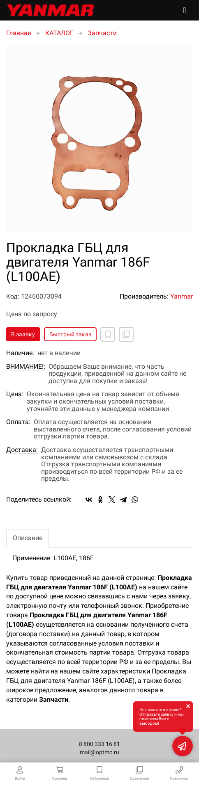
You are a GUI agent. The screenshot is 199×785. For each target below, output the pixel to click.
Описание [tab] (27, 538)
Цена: (14, 394)
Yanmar (181, 296)
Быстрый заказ (70, 334)
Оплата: (18, 422)
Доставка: (22, 450)
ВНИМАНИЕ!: (25, 366)
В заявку (23, 334)
